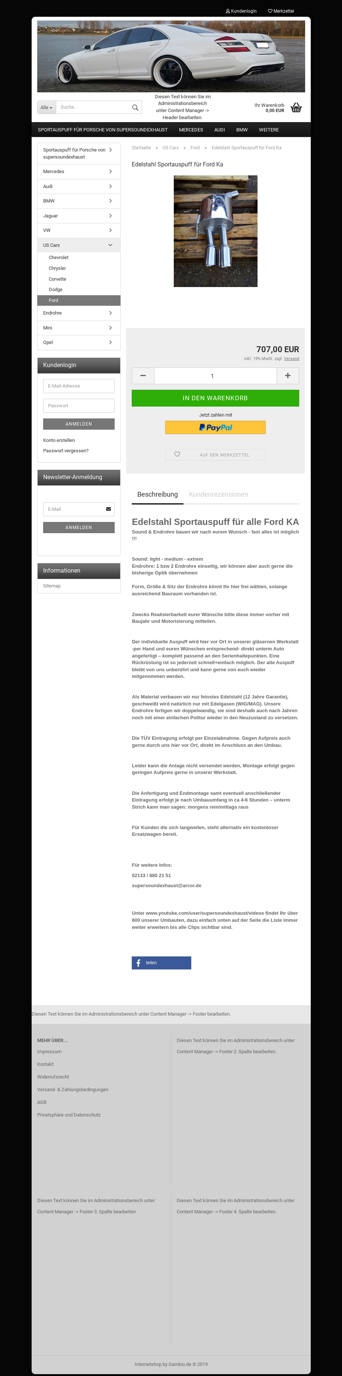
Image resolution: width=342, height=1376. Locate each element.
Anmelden (78, 426)
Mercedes (191, 131)
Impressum (49, 1054)
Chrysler (57, 270)
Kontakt (45, 1066)
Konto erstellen (59, 442)
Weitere (269, 131)
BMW (242, 131)
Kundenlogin (241, 11)
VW (47, 232)
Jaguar (50, 217)
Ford (53, 302)
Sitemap (52, 587)
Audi (219, 131)
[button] (161, 964)
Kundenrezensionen (218, 496)
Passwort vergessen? (66, 453)
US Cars (51, 247)
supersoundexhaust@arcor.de (166, 887)
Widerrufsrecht (53, 1079)
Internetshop (148, 1366)
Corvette (57, 281)
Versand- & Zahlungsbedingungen (72, 1091)
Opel (48, 344)
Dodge (56, 291)
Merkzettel (281, 11)
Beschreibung (157, 496)
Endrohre (52, 315)
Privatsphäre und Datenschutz (68, 1116)
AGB (42, 1104)
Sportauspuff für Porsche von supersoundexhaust (103, 131)
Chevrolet (58, 259)
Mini (47, 329)
